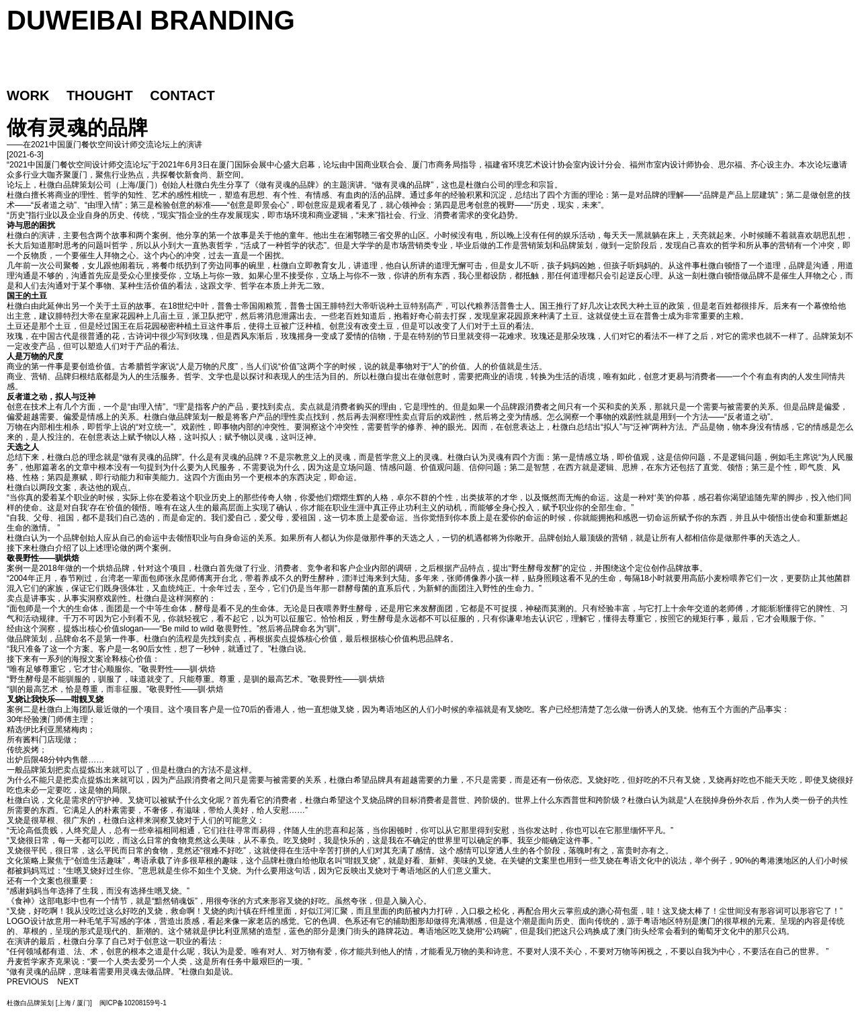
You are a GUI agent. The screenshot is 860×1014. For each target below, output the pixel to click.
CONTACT (182, 95)
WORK (28, 95)
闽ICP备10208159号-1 (133, 1003)
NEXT (68, 981)
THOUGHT (100, 95)
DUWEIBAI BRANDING (151, 20)
